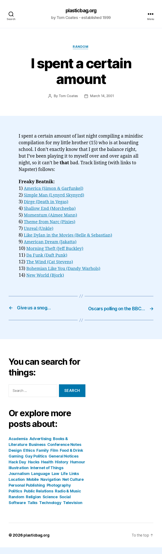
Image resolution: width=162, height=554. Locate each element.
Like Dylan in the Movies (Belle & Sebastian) (71, 236)
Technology (50, 509)
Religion (33, 503)
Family (42, 457)
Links (74, 480)
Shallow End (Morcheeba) (51, 209)
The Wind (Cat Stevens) (51, 262)
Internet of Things (46, 474)
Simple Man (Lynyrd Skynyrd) (56, 196)
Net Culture (73, 486)
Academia (18, 445)
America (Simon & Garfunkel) (55, 189)
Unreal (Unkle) (39, 229)
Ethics (29, 457)
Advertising (40, 445)
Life (64, 480)
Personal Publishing (27, 492)
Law (55, 480)
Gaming (16, 463)
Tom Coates (67, 97)
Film (54, 457)
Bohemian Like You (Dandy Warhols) (65, 269)
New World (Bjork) (46, 276)
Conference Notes (64, 451)
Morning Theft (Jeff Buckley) (56, 249)
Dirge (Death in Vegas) (47, 203)
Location (17, 486)
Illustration (19, 474)
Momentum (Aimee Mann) (52, 216)
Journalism (19, 480)
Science (50, 503)
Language (40, 480)
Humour (77, 468)
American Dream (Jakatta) (52, 243)
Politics (15, 497)
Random (81, 48)
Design (15, 457)
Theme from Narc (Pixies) (51, 223)
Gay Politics (36, 463)
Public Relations (38, 497)
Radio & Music (68, 497)
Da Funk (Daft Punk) (48, 256)
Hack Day (17, 468)
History (61, 468)
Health (47, 468)
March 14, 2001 (102, 97)
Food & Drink (71, 457)
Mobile (32, 486)
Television (72, 509)
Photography (59, 492)
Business (37, 451)
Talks (33, 509)
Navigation (50, 486)
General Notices (64, 463)
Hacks (34, 468)
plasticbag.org (81, 10)
